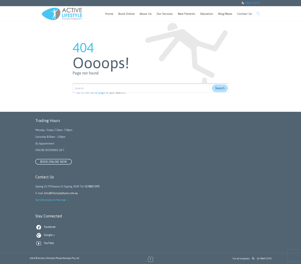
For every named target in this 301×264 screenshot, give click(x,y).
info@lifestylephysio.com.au (61, 193)
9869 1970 (252, 3)
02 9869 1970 (92, 186)
